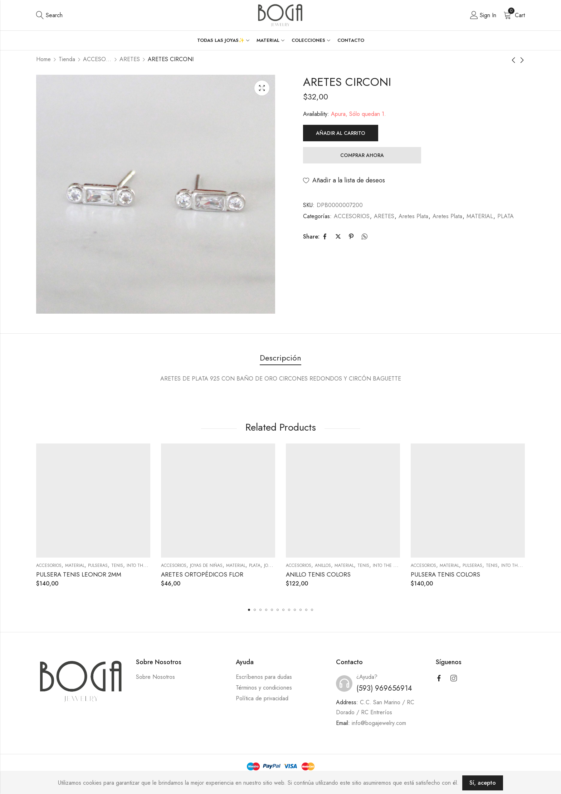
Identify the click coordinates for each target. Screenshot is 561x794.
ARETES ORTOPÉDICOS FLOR (202, 574)
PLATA (505, 216)
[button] (249, 610)
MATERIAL (480, 216)
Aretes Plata (413, 216)
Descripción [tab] (280, 357)
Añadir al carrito (340, 133)
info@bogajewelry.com (379, 723)
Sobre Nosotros (155, 677)
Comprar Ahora (362, 155)
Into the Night (143, 565)
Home (43, 59)
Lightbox (261, 87)
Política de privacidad (262, 698)
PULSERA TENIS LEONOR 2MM (78, 574)
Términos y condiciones (264, 687)
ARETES (129, 59)
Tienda (67, 59)
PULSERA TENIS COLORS (445, 574)
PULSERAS (98, 565)
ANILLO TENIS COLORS (318, 574)
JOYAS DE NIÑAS (206, 565)
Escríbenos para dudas (264, 677)
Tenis (117, 565)
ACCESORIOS (97, 59)
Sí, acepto (482, 783)
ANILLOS (323, 565)
